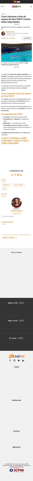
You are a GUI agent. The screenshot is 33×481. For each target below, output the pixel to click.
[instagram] (14, 360)
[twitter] (18, 360)
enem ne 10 (6, 185)
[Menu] (31, 6)
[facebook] (10, 360)
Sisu (29, 74)
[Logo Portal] (16, 6)
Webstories (8, 238)
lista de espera (18, 185)
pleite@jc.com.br (16, 213)
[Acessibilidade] (2, 6)
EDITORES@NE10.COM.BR (16, 467)
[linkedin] (23, 360)
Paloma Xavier (10, 32)
